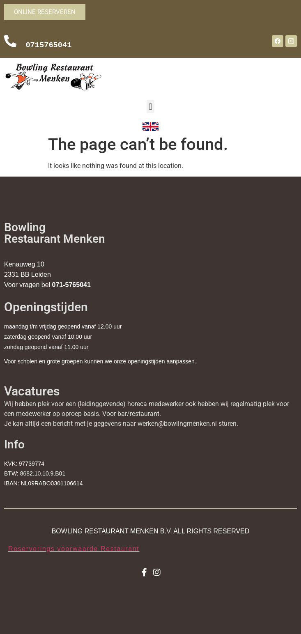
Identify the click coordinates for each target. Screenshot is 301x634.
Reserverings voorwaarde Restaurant (73, 548)
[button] (150, 106)
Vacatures (32, 391)
